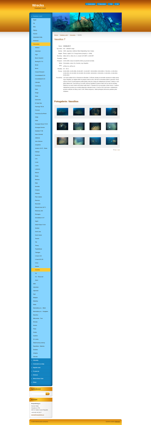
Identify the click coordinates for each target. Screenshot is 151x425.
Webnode (117, 421)
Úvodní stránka (91, 4)
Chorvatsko (72, 35)
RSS (111, 4)
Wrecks (56, 35)
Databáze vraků (64, 35)
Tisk (118, 4)
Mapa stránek (102, 4)
